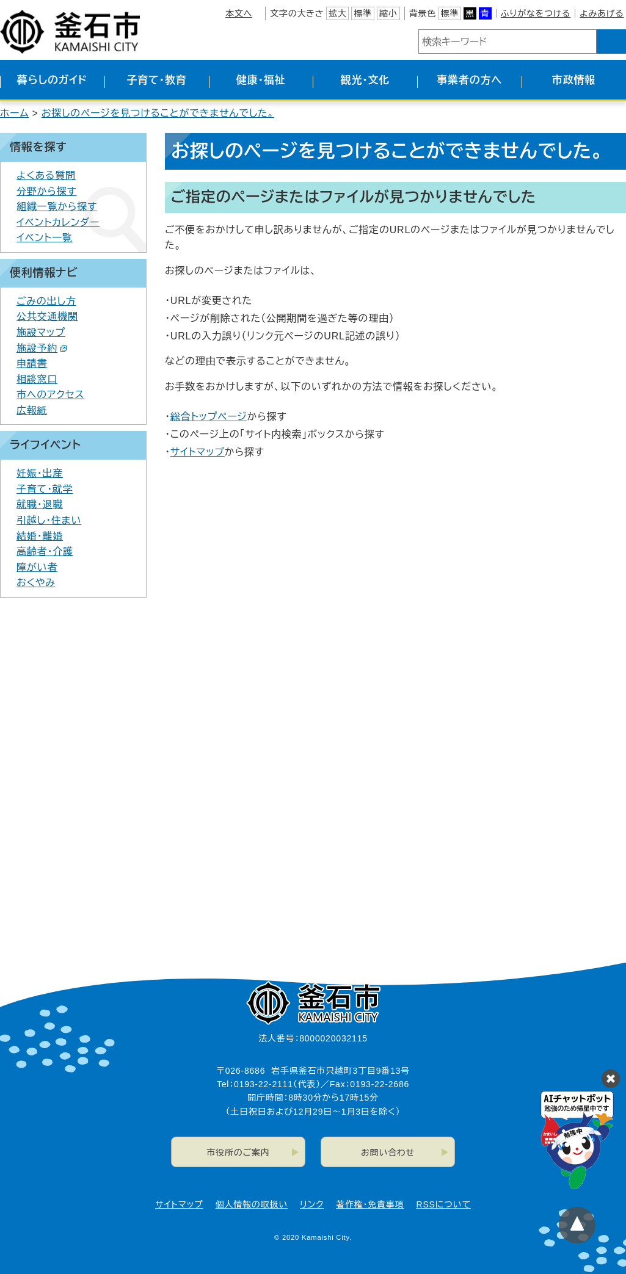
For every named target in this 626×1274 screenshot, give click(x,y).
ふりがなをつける (535, 13)
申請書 (31, 363)
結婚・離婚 (39, 536)
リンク (312, 1204)
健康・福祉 (261, 80)
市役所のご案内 (237, 1152)
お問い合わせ (388, 1152)
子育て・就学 (44, 489)
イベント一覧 (44, 238)
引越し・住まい (48, 520)
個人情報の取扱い (252, 1204)
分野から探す (46, 191)
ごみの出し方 (46, 301)
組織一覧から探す (56, 206)
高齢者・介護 (44, 551)
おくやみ (36, 582)
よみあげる (602, 13)
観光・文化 (365, 80)
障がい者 (36, 567)
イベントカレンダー (58, 222)
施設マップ (40, 332)
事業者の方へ (469, 80)
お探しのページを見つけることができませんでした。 (158, 113)
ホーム (14, 113)
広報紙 (31, 410)
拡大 (338, 13)
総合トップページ (208, 416)
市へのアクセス (50, 394)
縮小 (388, 13)
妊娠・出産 (39, 473)
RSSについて (444, 1204)
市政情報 (573, 80)
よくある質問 (46, 175)
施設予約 (41, 348)
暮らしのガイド (52, 80)
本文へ (238, 13)
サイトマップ (197, 452)
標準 (363, 13)
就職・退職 (39, 504)
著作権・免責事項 (370, 1204)
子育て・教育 (156, 80)
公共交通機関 (47, 316)
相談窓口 (36, 379)
